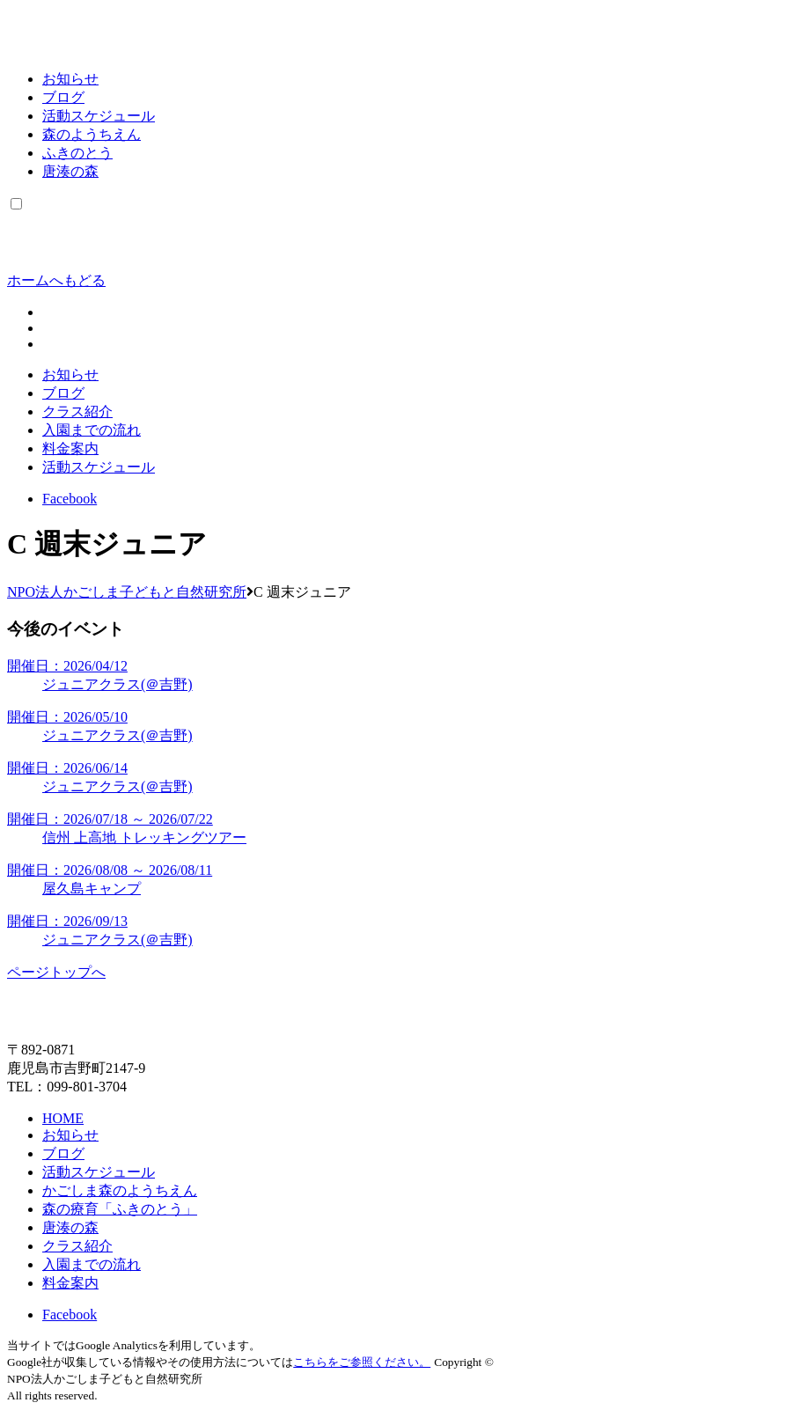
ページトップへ (56, 972)
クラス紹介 (77, 411)
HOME (63, 1118)
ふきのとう (77, 152)
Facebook (69, 498)
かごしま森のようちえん (119, 1190)
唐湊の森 (70, 171)
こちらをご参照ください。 (361, 1362)
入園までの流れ (91, 429)
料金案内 (70, 448)
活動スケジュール (98, 115)
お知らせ (70, 78)
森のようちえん (91, 134)
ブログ (63, 97)
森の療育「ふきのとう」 (119, 1208)
